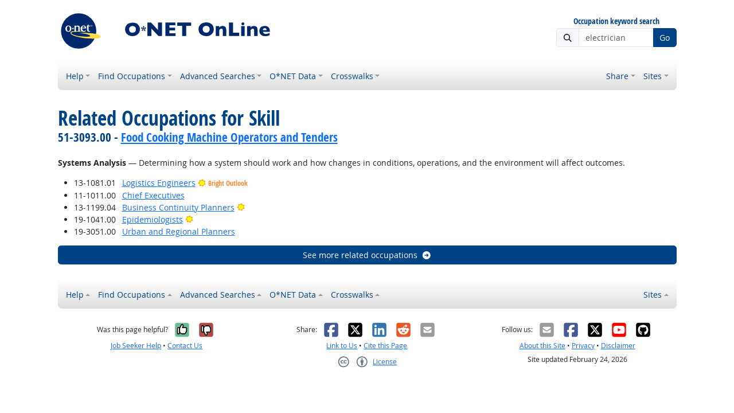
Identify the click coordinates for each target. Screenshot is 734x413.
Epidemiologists (152, 219)
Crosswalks (352, 76)
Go (664, 37)
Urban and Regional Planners (178, 231)
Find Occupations (131, 76)
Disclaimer (618, 345)
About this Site (542, 345)
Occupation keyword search (616, 21)
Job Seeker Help (136, 345)
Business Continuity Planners (178, 207)
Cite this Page (385, 345)
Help (75, 76)
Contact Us (184, 345)
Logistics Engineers (159, 182)
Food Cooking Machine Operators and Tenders (229, 137)
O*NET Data (293, 76)
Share (617, 76)
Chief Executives (153, 195)
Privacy (583, 345)
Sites (652, 76)
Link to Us (341, 345)
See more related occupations (367, 255)
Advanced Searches (217, 76)
